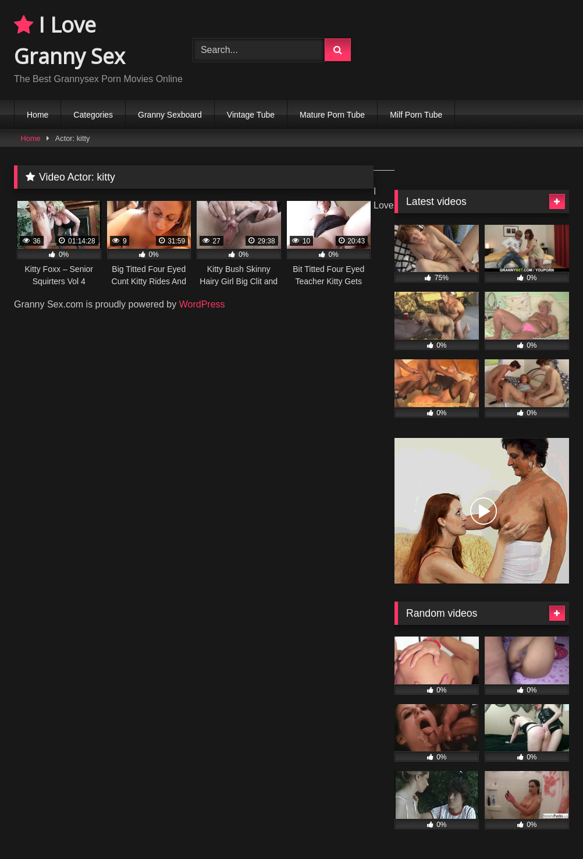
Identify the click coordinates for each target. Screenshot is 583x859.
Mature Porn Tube (332, 114)
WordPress (202, 304)
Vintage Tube (251, 114)
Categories (93, 114)
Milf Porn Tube (416, 114)
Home (37, 114)
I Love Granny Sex (69, 40)
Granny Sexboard (170, 114)
